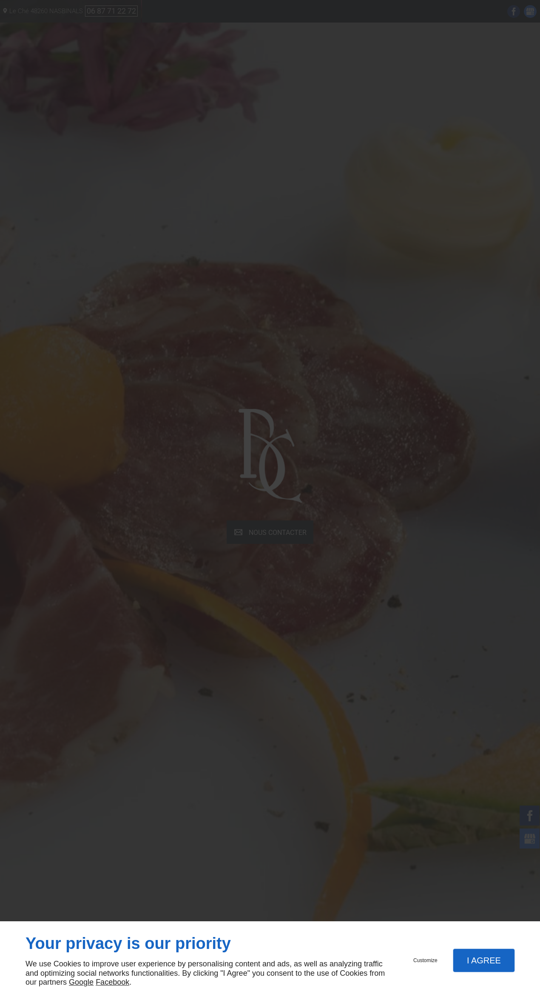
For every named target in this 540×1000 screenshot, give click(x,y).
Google (81, 982)
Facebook (112, 982)
